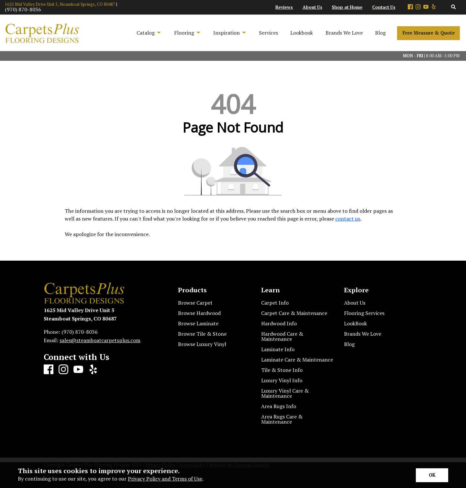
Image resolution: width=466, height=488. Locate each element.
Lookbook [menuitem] (301, 32)
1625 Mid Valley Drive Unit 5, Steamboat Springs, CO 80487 (60, 4)
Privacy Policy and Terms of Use (165, 478)
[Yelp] (433, 7)
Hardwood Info (279, 323)
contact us (347, 218)
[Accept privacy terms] (432, 475)
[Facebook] (410, 7)
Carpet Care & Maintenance (294, 313)
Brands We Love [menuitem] (344, 32)
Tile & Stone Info (282, 370)
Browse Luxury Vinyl (202, 344)
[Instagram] (418, 7)
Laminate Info (277, 349)
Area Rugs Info (278, 406)
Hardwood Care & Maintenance (282, 336)
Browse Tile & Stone (202, 333)
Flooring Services (364, 313)
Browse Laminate (198, 323)
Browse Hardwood (199, 313)
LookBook (355, 323)
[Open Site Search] (453, 7)
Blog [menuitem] (380, 32)
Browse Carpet (195, 302)
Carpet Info (275, 302)
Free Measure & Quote (429, 33)
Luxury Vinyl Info (281, 380)
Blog (349, 344)
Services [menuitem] (268, 32)
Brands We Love (362, 333)
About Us (354, 302)
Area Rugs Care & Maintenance (282, 419)
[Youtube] (425, 7)
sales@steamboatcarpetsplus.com (100, 340)
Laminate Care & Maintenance (297, 359)
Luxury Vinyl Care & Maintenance (285, 393)
